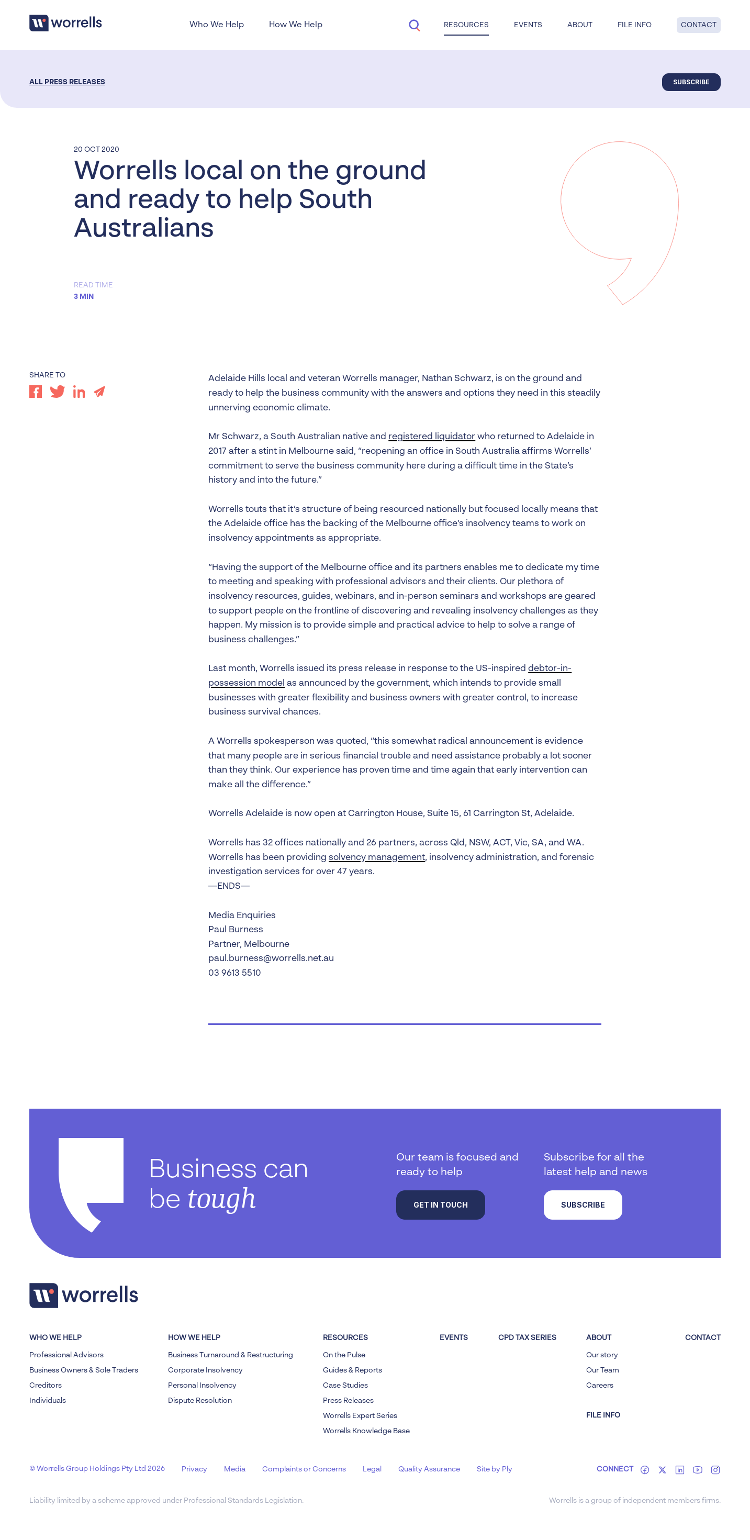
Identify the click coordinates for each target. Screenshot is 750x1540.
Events (528, 25)
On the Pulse (344, 1355)
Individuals (47, 1400)
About (579, 25)
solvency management (377, 857)
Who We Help (216, 25)
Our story (602, 1355)
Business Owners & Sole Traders (83, 1370)
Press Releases (348, 1400)
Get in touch (440, 1204)
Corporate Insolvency (205, 1370)
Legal (372, 1469)
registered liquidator (431, 436)
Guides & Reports (352, 1370)
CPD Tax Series (527, 1338)
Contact (699, 25)
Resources (466, 25)
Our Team (602, 1370)
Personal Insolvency (202, 1385)
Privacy (194, 1469)
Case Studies (345, 1385)
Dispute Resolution (200, 1400)
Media (234, 1469)
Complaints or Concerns (304, 1469)
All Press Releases (67, 82)
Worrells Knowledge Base (366, 1431)
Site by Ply (494, 1469)
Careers (599, 1385)
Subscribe (691, 82)
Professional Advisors (66, 1355)
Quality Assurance (429, 1469)
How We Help (295, 25)
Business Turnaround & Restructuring (230, 1355)
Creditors (45, 1385)
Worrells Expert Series (360, 1416)
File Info (635, 25)
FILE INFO (603, 1415)
